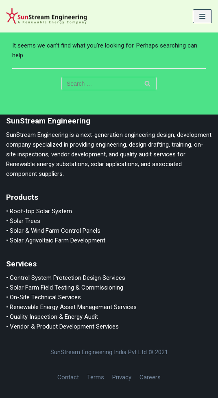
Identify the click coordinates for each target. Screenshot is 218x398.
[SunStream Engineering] (46, 16)
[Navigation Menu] (202, 16)
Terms (95, 377)
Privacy (121, 377)
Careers (150, 377)
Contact (68, 377)
